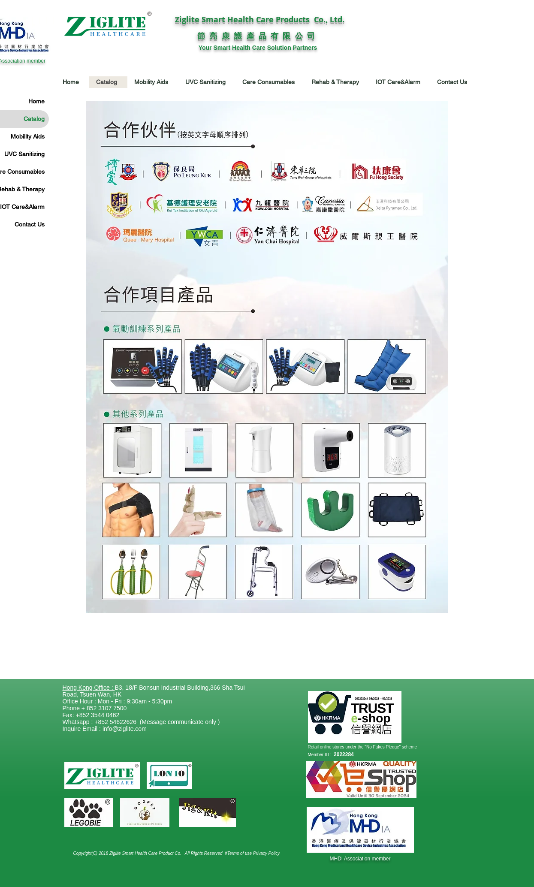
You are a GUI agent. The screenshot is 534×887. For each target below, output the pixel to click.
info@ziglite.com (125, 728)
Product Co (169, 853)
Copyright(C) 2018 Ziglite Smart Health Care (116, 853)
